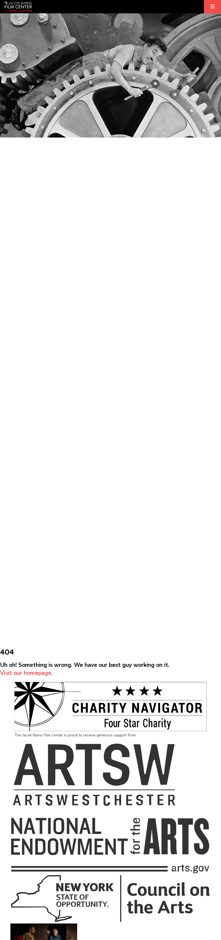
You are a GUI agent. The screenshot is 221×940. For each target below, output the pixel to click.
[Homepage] (18, 6)
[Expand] (212, 6)
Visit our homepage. (26, 673)
